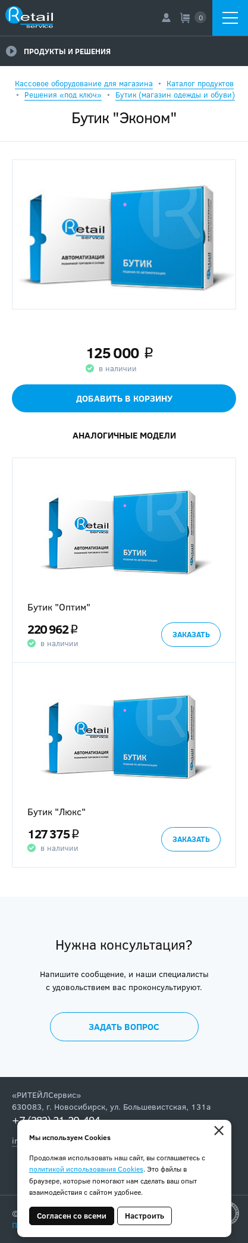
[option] (124, 560)
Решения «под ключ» (63, 94)
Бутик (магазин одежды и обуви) (175, 94)
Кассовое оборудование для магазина (84, 83)
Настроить (144, 1215)
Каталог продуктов (200, 83)
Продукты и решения (58, 51)
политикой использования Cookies (86, 1168)
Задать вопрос (124, 1026)
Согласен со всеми (71, 1215)
